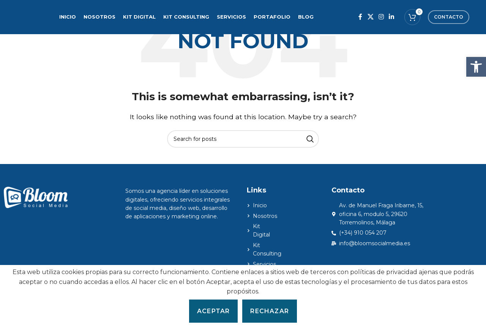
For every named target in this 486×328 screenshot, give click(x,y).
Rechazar (269, 311)
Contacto (448, 17)
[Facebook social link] (360, 17)
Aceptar (213, 311)
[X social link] (370, 17)
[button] (476, 67)
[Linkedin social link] (392, 17)
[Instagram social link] (381, 17)
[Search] (243, 139)
